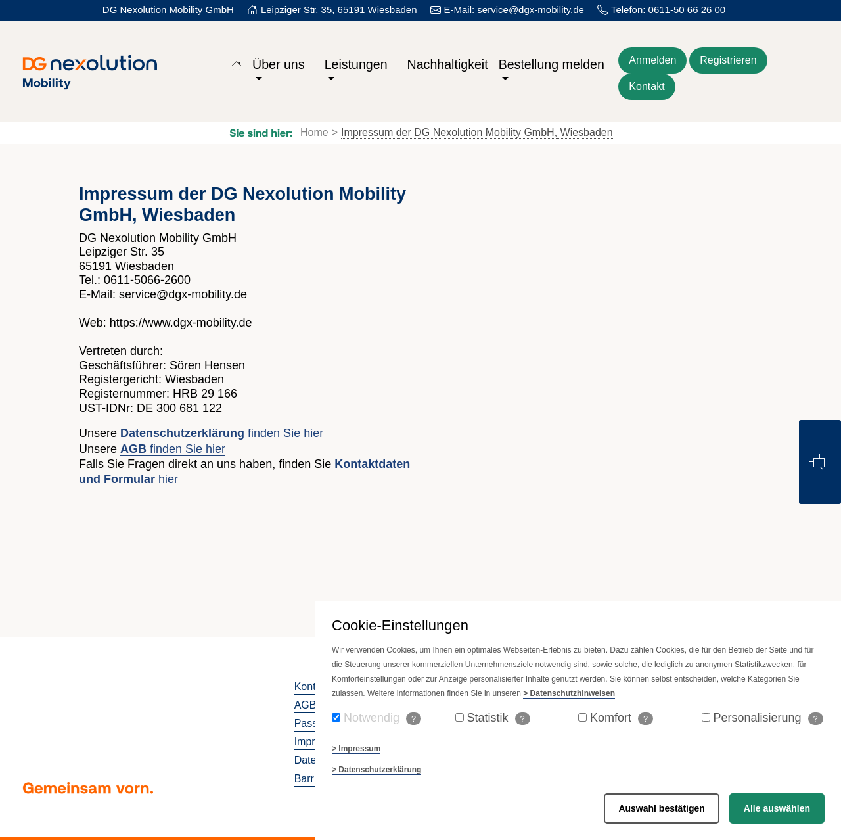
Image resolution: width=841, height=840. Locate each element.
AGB (305, 705)
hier (166, 479)
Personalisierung (768, 718)
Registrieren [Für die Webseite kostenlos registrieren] (728, 60)
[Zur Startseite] (236, 64)
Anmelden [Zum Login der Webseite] (652, 60)
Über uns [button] (278, 64)
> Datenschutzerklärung (376, 769)
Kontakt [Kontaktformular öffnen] (646, 86)
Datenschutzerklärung (182, 433)
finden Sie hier (283, 433)
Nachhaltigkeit (447, 64)
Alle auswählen (777, 808)
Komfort (621, 718)
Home (314, 132)
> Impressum (356, 748)
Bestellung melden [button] (551, 64)
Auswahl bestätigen (661, 808)
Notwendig (382, 718)
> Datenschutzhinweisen (569, 693)
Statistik (498, 718)
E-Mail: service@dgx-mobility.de (514, 9)
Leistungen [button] (356, 64)
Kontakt (312, 686)
